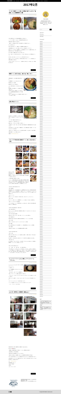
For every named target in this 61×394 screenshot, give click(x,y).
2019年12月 (41, 156)
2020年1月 (41, 154)
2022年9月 (41, 101)
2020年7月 (41, 144)
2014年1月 (41, 274)
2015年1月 (41, 254)
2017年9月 (41, 201)
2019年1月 (41, 174)
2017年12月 (41, 196)
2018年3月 (41, 191)
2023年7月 (41, 84)
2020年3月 (41, 151)
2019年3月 (41, 171)
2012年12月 (41, 294)
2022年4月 (41, 109)
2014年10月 (41, 259)
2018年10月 (41, 179)
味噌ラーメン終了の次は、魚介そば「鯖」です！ (21, 73)
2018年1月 (41, 194)
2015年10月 (41, 239)
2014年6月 (41, 266)
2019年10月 (41, 159)
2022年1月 (41, 114)
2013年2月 (41, 291)
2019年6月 (41, 166)
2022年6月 (41, 106)
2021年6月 (41, 126)
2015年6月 (41, 246)
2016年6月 (41, 226)
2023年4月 (41, 89)
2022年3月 (41, 111)
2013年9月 (41, 281)
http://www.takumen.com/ (15, 133)
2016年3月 (41, 231)
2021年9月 (41, 121)
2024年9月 (41, 61)
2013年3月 (41, 289)
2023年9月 (41, 81)
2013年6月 (41, 286)
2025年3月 (41, 53)
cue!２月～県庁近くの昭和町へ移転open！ (19, 292)
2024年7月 (41, 64)
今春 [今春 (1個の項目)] (41, 305)
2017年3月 (41, 211)
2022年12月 (41, 96)
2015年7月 (41, 244)
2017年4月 (41, 209)
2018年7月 (41, 184)
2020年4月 (41, 149)
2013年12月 (41, 276)
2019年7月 (41, 164)
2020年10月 (41, 139)
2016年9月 (41, 221)
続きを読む (33, 136)
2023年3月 (41, 91)
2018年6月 (41, 186)
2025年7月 (41, 48)
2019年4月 (41, 169)
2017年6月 (41, 206)
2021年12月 (41, 116)
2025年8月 (41, 46)
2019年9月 (41, 161)
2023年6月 (41, 86)
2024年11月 (41, 58)
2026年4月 (41, 43)
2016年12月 (41, 216)
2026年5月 (41, 41)
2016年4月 (41, 229)
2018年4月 (41, 189)
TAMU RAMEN (9, 0)
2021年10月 (41, 119)
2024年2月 (41, 73)
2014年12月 (41, 256)
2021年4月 (41, 129)
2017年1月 (41, 214)
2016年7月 (41, 224)
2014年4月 (41, 269)
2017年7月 (41, 204)
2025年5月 (41, 51)
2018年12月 (41, 176)
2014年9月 (41, 261)
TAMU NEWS (34, 15)
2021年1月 (41, 134)
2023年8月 (41, 83)
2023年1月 (41, 94)
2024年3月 (41, 71)
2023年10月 (41, 79)
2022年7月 (41, 104)
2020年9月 (41, 141)
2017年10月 (41, 199)
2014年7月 (41, 264)
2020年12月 (41, 136)
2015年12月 (41, 236)
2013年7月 (41, 284)
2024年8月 (41, 63)
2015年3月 (41, 251)
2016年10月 (41, 219)
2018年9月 (41, 181)
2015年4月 (41, 249)
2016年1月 (41, 234)
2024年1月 (41, 74)
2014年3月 (41, 271)
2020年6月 (41, 146)
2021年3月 (41, 131)
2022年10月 (41, 99)
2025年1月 (41, 56)
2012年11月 (41, 296)
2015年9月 (41, 241)
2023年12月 (41, 76)
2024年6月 (41, 66)
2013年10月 (41, 279)
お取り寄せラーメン (14, 101)
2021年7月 (41, 124)
